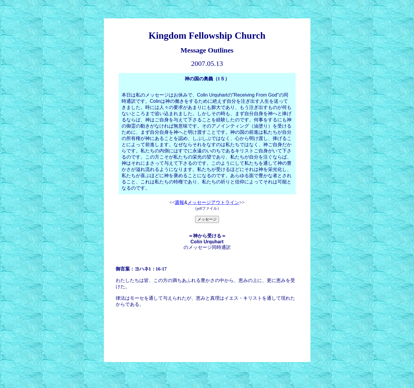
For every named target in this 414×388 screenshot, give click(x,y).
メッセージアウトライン (213, 202)
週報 (179, 202)
